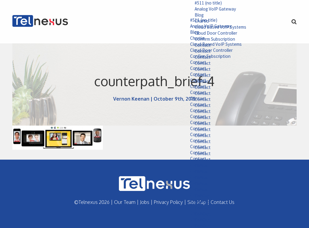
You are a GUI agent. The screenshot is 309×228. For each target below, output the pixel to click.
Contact (189, 64)
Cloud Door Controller (204, 52)
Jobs (144, 202)
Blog (191, 16)
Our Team (124, 202)
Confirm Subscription (203, 58)
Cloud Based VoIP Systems (208, 45)
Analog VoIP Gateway (208, 9)
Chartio (189, 39)
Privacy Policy (168, 202)
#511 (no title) (200, 3)
